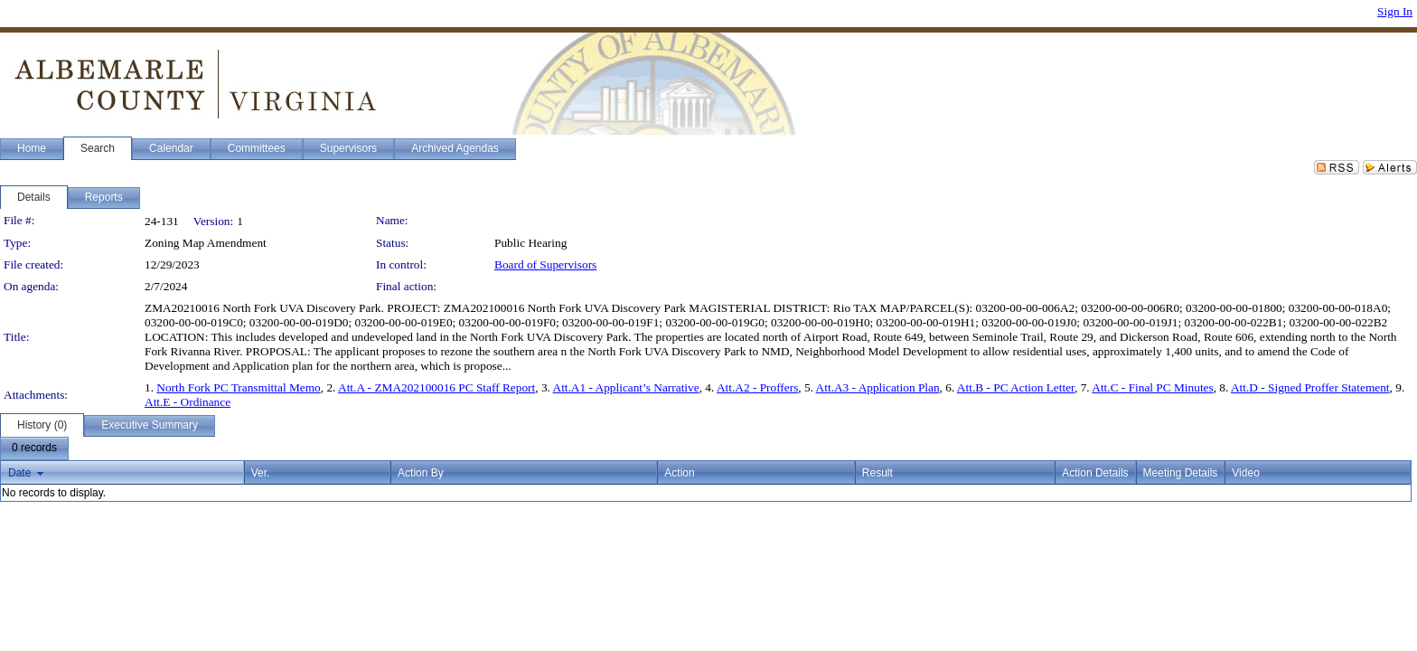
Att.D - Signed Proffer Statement (1310, 387)
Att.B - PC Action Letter (1015, 387)
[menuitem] (34, 448)
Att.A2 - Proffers (757, 387)
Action (679, 473)
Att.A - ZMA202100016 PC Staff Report (436, 387)
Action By (421, 473)
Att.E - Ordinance (187, 402)
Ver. (260, 473)
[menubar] (34, 448)
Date (19, 473)
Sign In (1394, 11)
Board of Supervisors (545, 264)
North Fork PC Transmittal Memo (238, 387)
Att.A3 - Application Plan (878, 387)
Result (877, 473)
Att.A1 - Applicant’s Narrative (626, 387)
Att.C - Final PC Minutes (1152, 387)
